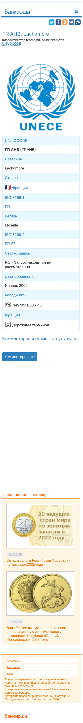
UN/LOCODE (11, 43)
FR (7, 206)
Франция (20, 188)
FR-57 (10, 244)
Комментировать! (19, 356)
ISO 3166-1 (14, 197)
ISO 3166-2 (14, 234)
